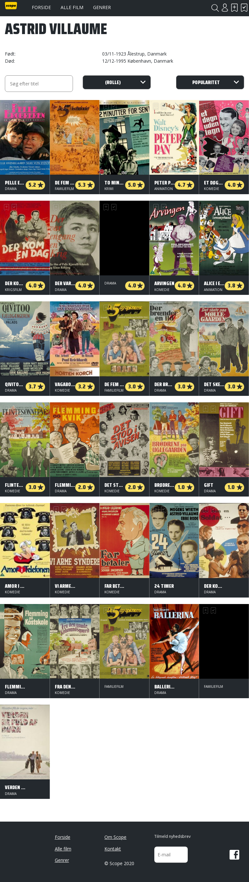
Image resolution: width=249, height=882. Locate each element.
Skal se (234, 7)
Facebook (234, 855)
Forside (41, 7)
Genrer (102, 7)
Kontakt (112, 849)
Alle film (72, 7)
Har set (244, 7)
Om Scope (115, 837)
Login (225, 7)
